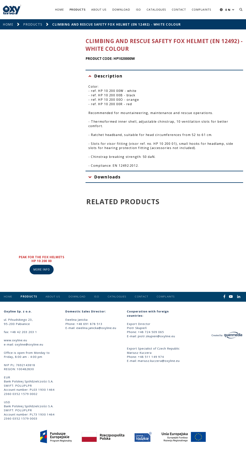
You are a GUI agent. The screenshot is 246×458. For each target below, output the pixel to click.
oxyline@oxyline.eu (29, 344)
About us (98, 9)
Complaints (201, 9)
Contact (179, 9)
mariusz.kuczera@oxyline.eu (159, 361)
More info (41, 269)
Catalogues (156, 9)
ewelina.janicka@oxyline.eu (96, 328)
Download (121, 9)
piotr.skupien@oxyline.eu (156, 336)
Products (78, 9)
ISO (138, 9)
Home (59, 9)
